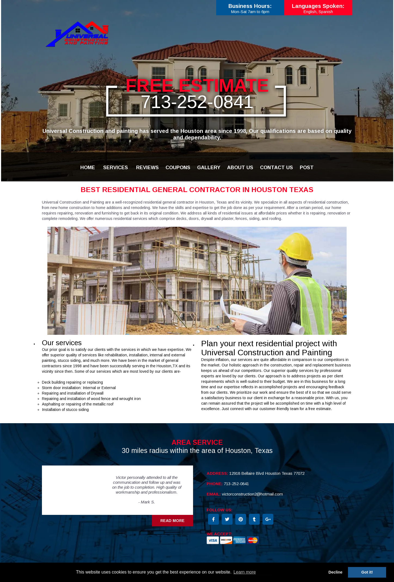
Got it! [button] (367, 572)
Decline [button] (335, 572)
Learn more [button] (245, 572)
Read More (172, 520)
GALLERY (208, 167)
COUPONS (178, 167)
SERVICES (115, 167)
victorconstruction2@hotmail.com (252, 494)
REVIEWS (147, 167)
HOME (87, 167)
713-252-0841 (197, 101)
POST (307, 167)
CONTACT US (276, 167)
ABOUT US (240, 167)
